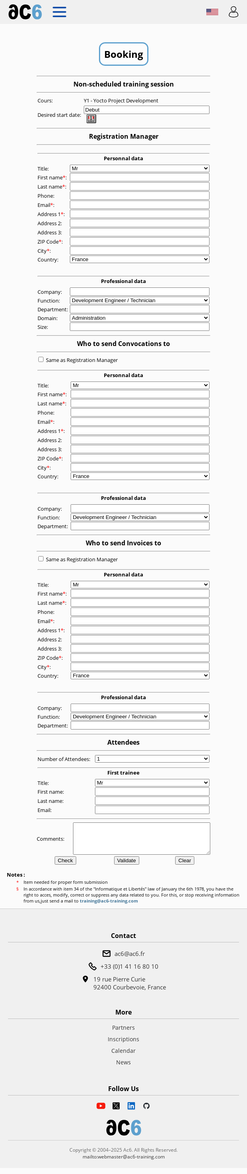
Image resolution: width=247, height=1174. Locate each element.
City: (45, 250)
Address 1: (52, 214)
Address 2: (50, 223)
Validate (126, 866)
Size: (43, 326)
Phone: (46, 195)
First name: (53, 177)
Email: (46, 204)
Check (65, 866)
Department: (53, 309)
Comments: (51, 841)
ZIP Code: (51, 241)
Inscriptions (123, 1045)
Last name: (52, 186)
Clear (184, 866)
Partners (123, 1033)
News (123, 1068)
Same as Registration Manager (82, 360)
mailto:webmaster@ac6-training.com (124, 1162)
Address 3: (50, 232)
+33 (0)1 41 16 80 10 (129, 972)
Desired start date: (60, 114)
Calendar (123, 1056)
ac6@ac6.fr (130, 960)
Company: (50, 291)
